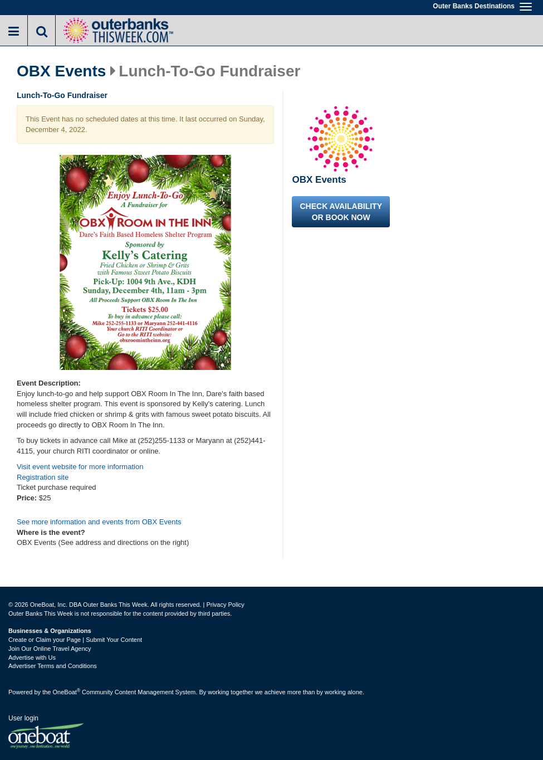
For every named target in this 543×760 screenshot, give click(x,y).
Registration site (43, 477)
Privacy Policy (225, 604)
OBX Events (61, 71)
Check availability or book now (341, 212)
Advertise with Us (32, 657)
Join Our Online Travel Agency (49, 648)
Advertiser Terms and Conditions (52, 665)
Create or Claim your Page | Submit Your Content (75, 639)
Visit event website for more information (80, 466)
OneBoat (67, 692)
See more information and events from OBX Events (99, 522)
